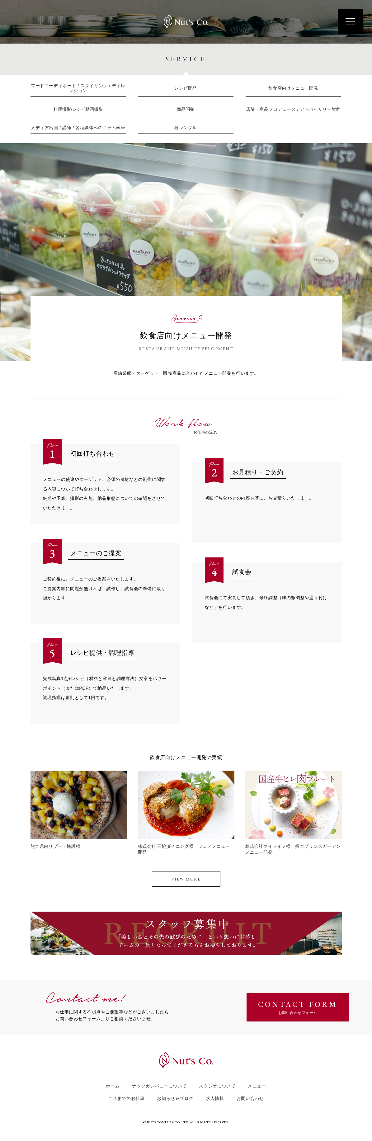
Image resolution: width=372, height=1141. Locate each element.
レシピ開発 (185, 88)
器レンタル (185, 125)
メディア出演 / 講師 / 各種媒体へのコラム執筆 (78, 125)
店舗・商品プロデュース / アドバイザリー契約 (293, 108)
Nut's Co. (186, 22)
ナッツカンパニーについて (159, 1084)
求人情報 (215, 1096)
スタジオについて (217, 1084)
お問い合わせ (250, 1096)
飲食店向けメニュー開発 (293, 88)
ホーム (113, 1084)
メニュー (257, 1084)
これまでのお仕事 (126, 1096)
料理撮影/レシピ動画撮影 (78, 108)
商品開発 (185, 108)
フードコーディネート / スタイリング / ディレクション (78, 88)
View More (185, 876)
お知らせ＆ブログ (175, 1096)
